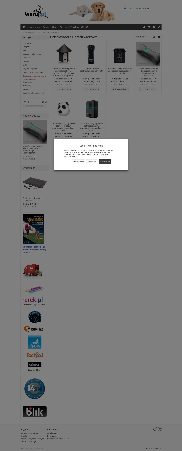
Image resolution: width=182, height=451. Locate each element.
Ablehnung (92, 161)
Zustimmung (105, 161)
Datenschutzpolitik (70, 156)
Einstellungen (78, 161)
